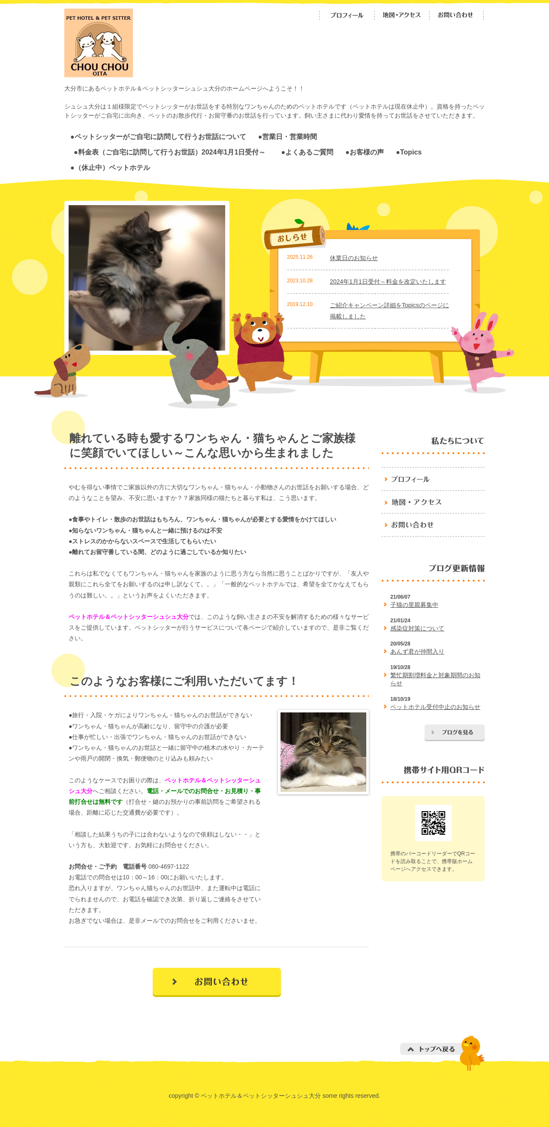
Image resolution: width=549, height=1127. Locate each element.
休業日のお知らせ (354, 257)
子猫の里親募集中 (414, 604)
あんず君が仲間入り (417, 651)
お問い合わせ (457, 15)
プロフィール (347, 15)
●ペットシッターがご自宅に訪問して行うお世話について (158, 136)
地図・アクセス (402, 15)
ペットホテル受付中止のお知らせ (435, 706)
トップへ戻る (442, 1053)
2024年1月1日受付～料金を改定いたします (388, 281)
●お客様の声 (364, 152)
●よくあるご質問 (307, 152)
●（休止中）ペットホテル (110, 167)
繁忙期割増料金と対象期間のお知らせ (435, 679)
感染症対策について (417, 628)
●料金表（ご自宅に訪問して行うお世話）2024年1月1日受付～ (173, 152)
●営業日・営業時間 (287, 136)
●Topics (409, 152)
